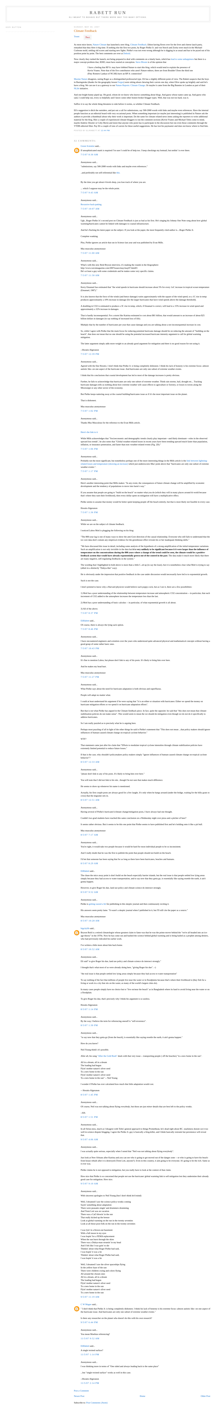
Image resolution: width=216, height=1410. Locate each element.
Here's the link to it (89, 432)
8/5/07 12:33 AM (90, 762)
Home (142, 1396)
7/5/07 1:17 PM (89, 471)
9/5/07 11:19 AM (90, 1297)
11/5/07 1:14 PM (90, 1354)
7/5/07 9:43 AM (89, 192)
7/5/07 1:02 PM (89, 411)
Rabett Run (108, 12)
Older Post (205, 1396)
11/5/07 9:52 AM (90, 1338)
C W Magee (86, 1304)
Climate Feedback (85, 31)
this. (118, 172)
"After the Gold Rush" (107, 1056)
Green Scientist (87, 146)
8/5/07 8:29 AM (89, 863)
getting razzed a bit (97, 904)
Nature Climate (99, 44)
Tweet (76, 36)
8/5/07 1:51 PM (89, 1117)
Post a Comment (81, 1391)
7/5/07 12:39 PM (90, 354)
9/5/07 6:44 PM (89, 1322)
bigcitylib (85, 928)
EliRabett (85, 620)
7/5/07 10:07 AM (90, 209)
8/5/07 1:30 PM (89, 1025)
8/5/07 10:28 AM (90, 921)
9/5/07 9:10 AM (89, 1183)
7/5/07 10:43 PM (90, 648)
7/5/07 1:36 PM (89, 512)
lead (173, 59)
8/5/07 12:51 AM (90, 800)
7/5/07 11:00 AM (90, 253)
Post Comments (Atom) (97, 1402)
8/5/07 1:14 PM (89, 1009)
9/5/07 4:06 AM (89, 1139)
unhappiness (188, 59)
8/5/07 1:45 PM (89, 1095)
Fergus (121, 82)
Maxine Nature (80, 79)
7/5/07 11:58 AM (90, 275)
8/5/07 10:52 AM (90, 949)
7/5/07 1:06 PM (89, 449)
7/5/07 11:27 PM (90, 677)
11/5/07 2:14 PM (90, 1383)
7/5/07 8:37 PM (89, 613)
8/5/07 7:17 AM (89, 835)
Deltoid (126, 53)
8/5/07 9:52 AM (89, 892)
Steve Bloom (141, 62)
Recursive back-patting (91, 204)
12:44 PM (105, 130)
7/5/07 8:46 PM (89, 629)
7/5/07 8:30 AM (89, 154)
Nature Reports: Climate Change (130, 85)
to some (178, 59)
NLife (76, 88)
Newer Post (79, 1396)
